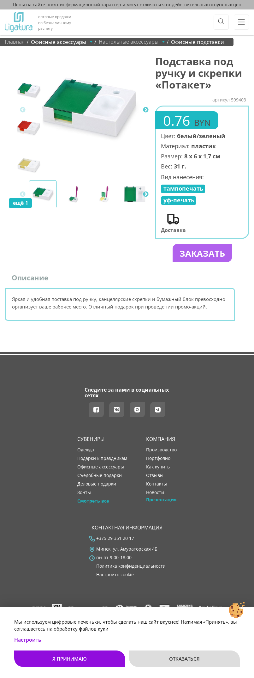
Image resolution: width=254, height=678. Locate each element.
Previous (23, 110)
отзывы (154, 476)
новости (155, 494)
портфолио (158, 459)
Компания (160, 441)
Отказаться (184, 659)
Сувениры (91, 441)
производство (161, 451)
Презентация (161, 501)
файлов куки (94, 629)
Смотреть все (93, 502)
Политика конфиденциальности (131, 567)
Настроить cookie (115, 576)
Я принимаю (69, 659)
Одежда (85, 451)
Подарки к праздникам (102, 459)
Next (146, 110)
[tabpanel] (88, 110)
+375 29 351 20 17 (115, 539)
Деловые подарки (96, 485)
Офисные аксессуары (100, 468)
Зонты (84, 494)
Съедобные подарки (99, 476)
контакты (156, 485)
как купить (158, 468)
